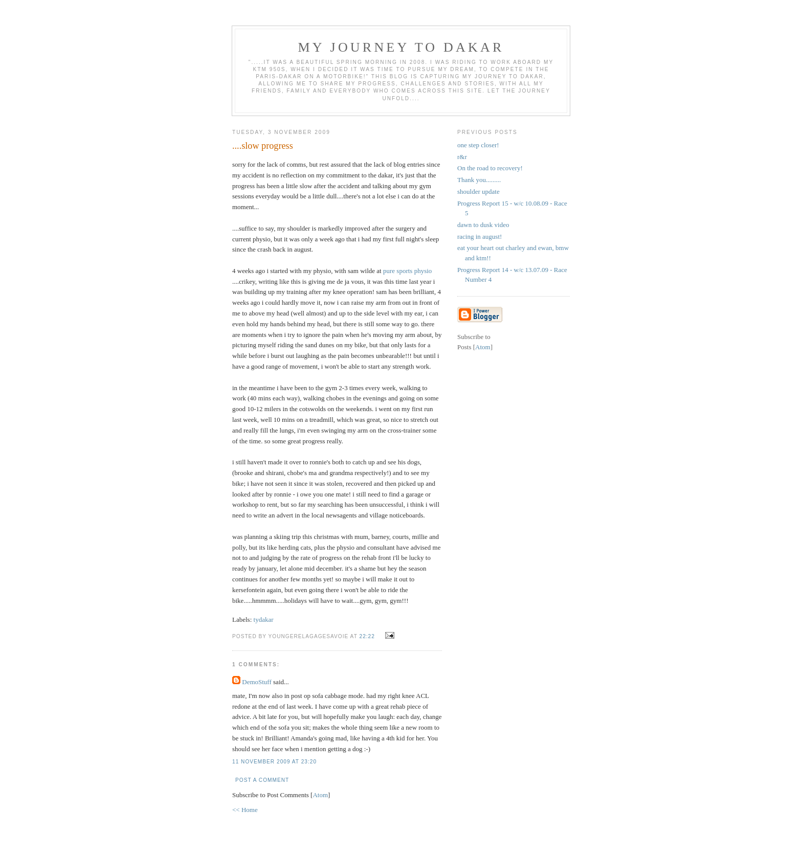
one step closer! (478, 145)
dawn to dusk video (483, 225)
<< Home (245, 810)
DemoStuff (257, 682)
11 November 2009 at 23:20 (274, 761)
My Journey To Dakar (401, 47)
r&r (462, 157)
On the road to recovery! (490, 168)
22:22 (367, 636)
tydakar (264, 619)
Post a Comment (262, 780)
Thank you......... (479, 180)
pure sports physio (407, 271)
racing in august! (479, 236)
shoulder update (478, 191)
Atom (320, 795)
